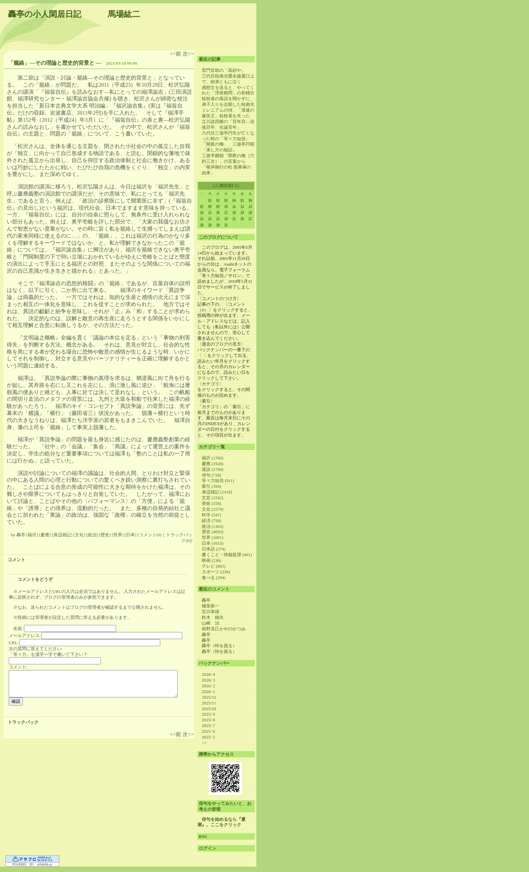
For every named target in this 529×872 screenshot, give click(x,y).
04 (234, 200)
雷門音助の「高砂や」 (224, 70)
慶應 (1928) (212, 463)
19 (242, 212)
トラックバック (23, 722)
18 (234, 212)
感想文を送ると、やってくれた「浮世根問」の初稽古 (228, 90)
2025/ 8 (208, 719)
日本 (130, 534)
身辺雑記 (62, 534)
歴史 (105, 534)
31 (226, 225)
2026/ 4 (208, 674)
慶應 (44, 534)
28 (201, 225)
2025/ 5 (208, 737)
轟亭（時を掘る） (219, 645)
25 (234, 218)
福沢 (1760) (212, 457)
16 (218, 212)
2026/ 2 (208, 685)
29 (210, 225)
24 (226, 218)
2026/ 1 (208, 691)
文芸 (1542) (212, 497)
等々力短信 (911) (218, 480)
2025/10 (209, 708)
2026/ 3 (208, 680)
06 (250, 200)
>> (237, 184)
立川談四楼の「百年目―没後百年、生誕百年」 (228, 124)
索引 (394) (211, 486)
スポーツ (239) (216, 571)
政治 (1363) (212, 526)
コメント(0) (150, 534)
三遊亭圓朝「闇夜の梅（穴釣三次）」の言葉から (228, 158)
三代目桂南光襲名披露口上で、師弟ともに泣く (228, 78)
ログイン (207, 848)
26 (242, 218)
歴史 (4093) (212, 531)
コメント (16, 559)
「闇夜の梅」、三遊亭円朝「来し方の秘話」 (228, 147)
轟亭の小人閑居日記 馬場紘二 (74, 14)
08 (210, 206)
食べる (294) (213, 577)
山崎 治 (210, 623)
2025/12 (209, 697)
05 (242, 200)
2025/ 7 (208, 725)
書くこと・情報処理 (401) (227, 554)
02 (218, 200)
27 (250, 218)
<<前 (176, 54)
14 (201, 212)
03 (226, 200)
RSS (203, 836)
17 (226, 212)
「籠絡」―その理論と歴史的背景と (51, 63)
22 (210, 218)
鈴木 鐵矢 (213, 617)
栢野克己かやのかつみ (224, 628)
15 (210, 212)
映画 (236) (211, 560)
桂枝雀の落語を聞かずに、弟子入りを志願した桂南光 (228, 101)
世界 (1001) (212, 537)
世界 (117, 534)
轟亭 (206, 600)
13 (250, 206)
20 (250, 212)
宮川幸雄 (210, 611)
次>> (188, 54)
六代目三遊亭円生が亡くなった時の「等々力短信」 (228, 135)
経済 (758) (211, 520)
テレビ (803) (213, 566)
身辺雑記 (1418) (217, 491)
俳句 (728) (211, 475)
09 (218, 206)
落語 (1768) (212, 469)
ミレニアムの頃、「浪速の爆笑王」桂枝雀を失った (228, 113)
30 (218, 225)
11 (233, 206)
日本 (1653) (212, 543)
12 (242, 206)
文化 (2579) (212, 509)
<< (215, 184)
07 (201, 206)
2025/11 (209, 702)
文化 (79, 534)
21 (201, 218)
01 (210, 200)
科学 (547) (211, 514)
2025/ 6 (208, 731)
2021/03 (226, 184)
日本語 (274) (213, 548)
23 (218, 218)
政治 (92, 534)
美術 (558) (211, 503)
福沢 (32, 534)
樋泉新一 (210, 605)
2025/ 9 (208, 714)
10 (226, 206)
